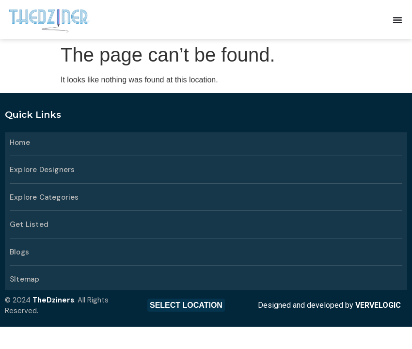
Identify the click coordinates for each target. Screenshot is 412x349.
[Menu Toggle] (397, 20)
